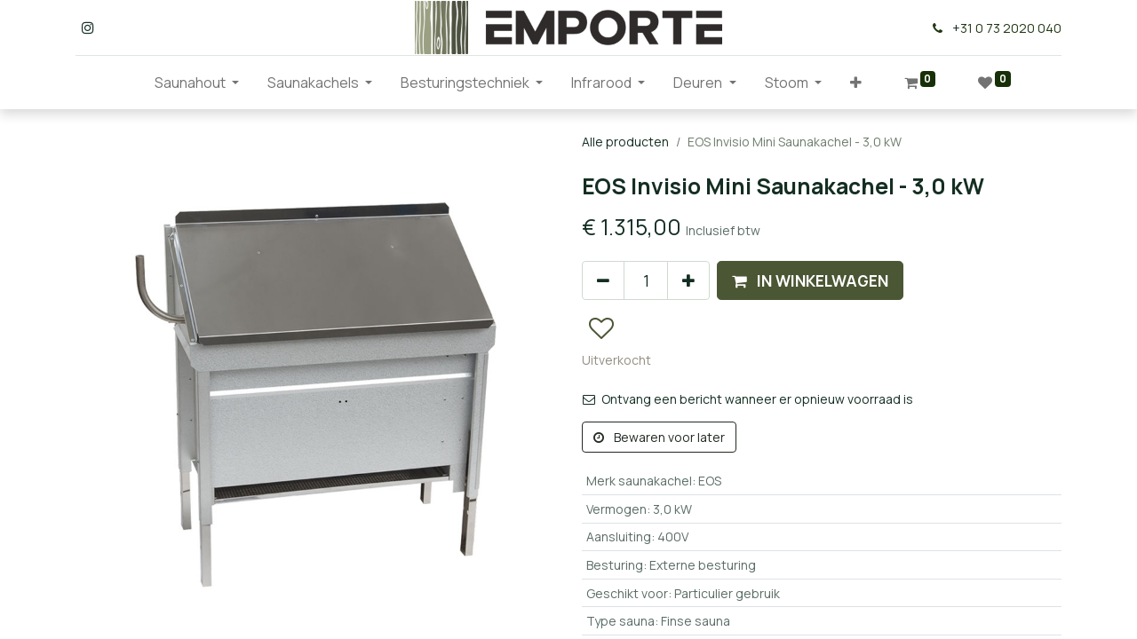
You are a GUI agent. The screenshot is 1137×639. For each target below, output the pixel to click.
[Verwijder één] (603, 280)
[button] (856, 82)
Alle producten (625, 141)
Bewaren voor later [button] (659, 437)
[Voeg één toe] (688, 280)
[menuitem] (126, 82)
